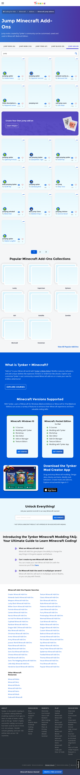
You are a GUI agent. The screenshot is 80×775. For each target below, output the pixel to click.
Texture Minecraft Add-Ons (49, 594)
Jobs (29, 720)
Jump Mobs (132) (25, 46)
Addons (31, 12)
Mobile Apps (32, 722)
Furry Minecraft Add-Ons (49, 612)
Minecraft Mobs (13, 679)
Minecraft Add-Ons (14, 688)
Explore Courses (16, 387)
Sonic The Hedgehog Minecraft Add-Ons (22, 661)
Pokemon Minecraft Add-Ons (50, 606)
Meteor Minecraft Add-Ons (49, 645)
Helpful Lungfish (10, 241)
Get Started (22, 452)
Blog (29, 711)
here (37, 565)
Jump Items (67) (41, 46)
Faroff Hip (61, 160)
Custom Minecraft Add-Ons (49, 630)
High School (72, 729)
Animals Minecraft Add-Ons (50, 637)
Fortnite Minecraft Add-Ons (17, 609)
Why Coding (46, 720)
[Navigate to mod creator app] (20, 477)
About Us (31, 713)
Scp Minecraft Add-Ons (48, 643)
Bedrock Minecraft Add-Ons (50, 633)
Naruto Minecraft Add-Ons (17, 615)
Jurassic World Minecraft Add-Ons (20, 643)
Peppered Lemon (10, 105)
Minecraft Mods (13, 694)
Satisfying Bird (36, 187)
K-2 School (72, 736)
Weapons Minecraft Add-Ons (18, 600)
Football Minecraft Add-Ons (50, 655)
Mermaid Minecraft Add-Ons (50, 618)
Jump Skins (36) (9, 46)
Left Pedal (61, 105)
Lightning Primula (10, 160)
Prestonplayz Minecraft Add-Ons (51, 615)
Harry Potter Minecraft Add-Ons (51, 649)
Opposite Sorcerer (37, 78)
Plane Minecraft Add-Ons (17, 645)
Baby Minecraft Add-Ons (16, 649)
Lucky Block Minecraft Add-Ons (19, 603)
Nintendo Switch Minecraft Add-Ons (20, 597)
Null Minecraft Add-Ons (16, 658)
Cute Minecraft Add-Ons (48, 621)
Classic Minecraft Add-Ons (49, 597)
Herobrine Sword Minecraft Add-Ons (21, 667)
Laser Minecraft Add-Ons (49, 609)
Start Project (12, 126)
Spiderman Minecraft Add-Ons (51, 652)
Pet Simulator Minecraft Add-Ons (51, 639)
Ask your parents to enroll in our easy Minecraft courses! (40, 511)
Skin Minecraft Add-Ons (48, 600)
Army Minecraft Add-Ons (17, 639)
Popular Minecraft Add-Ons (49, 667)
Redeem (45, 718)
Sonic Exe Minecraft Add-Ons (18, 652)
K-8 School (72, 738)
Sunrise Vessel (63, 214)
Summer (45, 736)
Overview (45, 711)
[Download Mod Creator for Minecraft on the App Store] (50, 490)
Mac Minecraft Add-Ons (16, 630)
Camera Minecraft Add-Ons (17, 612)
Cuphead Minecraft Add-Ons (18, 621)
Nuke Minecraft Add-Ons (49, 603)
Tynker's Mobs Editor (42, 371)
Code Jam (58, 750)
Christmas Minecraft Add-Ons (18, 633)
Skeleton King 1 (36, 214)
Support (31, 716)
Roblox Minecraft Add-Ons (49, 624)
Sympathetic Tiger (37, 160)
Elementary (72, 722)
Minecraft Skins (13, 682)
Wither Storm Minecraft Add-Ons (19, 606)
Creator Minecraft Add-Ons (17, 594)
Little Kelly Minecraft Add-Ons (18, 664)
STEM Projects (73, 750)
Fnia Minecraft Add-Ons (48, 664)
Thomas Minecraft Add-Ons (49, 658)
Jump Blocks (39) (57, 46)
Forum (30, 731)
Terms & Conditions (37, 765)
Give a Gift (45, 716)
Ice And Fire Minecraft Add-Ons (19, 618)
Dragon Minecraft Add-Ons (49, 627)
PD (69, 745)
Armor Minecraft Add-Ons (17, 637)
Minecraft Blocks (14, 685)
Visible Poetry (9, 78)
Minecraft (22, 12)
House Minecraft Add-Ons (49, 661)
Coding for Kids (10, 12)
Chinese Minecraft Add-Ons (17, 655)
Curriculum (46, 713)
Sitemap (31, 725)
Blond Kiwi (8, 214)
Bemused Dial (62, 78)
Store (30, 734)
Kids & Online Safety (63, 765)
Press (30, 718)
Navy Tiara (61, 187)
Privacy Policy (50, 765)
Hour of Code (59, 752)
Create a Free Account (53, 772)
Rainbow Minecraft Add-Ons (18, 624)
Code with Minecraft (15, 697)
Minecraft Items (13, 691)
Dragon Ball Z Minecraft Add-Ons (19, 627)
